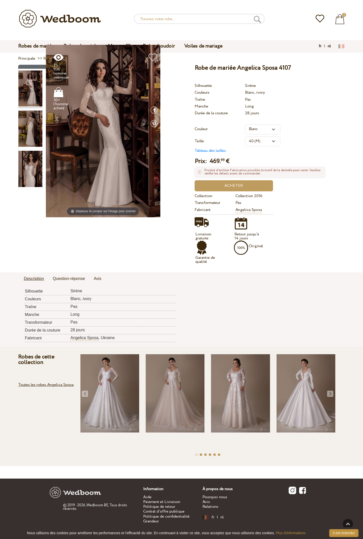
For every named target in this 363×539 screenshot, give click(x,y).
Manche (201, 106)
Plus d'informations (291, 533)
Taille (199, 141)
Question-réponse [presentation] (69, 278)
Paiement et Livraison (161, 502)
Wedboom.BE (97, 505)
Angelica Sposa (248, 210)
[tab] (34, 279)
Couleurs (202, 92)
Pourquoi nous (214, 497)
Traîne (200, 99)
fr (320, 46)
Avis (206, 502)
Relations (210, 507)
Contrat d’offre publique (164, 511)
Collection (203, 196)
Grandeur (151, 521)
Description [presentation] (34, 278)
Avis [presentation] (97, 278)
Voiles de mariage (203, 46)
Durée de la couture (211, 113)
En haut (348, 524)
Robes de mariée (36, 46)
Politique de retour (159, 507)
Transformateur (207, 202)
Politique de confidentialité (166, 516)
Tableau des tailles (210, 151)
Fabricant (202, 209)
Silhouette (203, 85)
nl (329, 46)
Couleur (201, 129)
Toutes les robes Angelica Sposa (46, 385)
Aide (147, 497)
